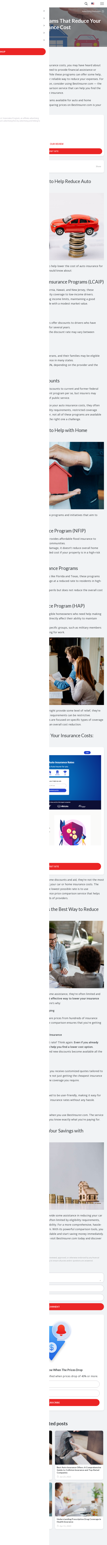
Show (98, 166)
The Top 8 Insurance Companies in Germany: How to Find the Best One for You (27, 1468)
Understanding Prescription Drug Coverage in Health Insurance (79, 1520)
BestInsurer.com (35, 1003)
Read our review (53, 144)
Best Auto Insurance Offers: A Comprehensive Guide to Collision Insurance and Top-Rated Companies (79, 1470)
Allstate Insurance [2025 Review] (21, 1519)
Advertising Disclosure (93, 11)
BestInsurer (39, 128)
